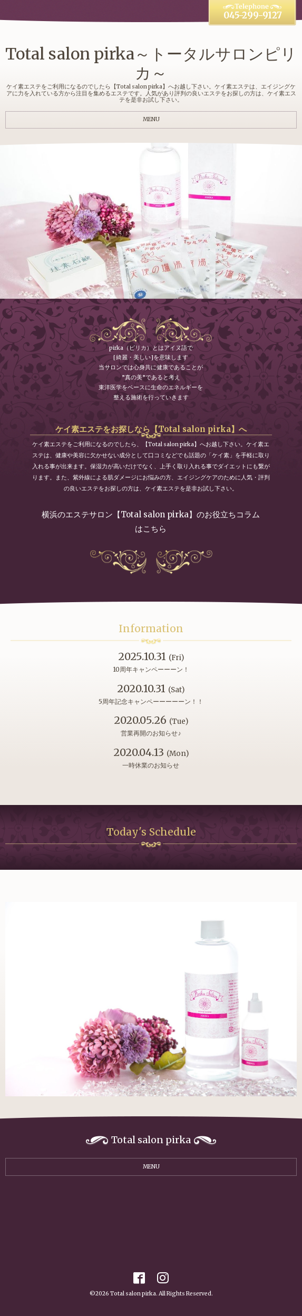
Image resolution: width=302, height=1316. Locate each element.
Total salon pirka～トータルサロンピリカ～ (151, 63)
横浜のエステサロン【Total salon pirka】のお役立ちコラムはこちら (151, 521)
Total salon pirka (133, 1293)
